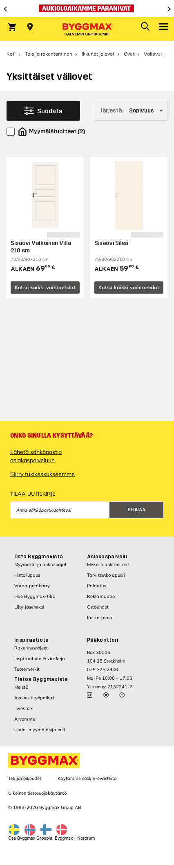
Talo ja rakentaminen (48, 54)
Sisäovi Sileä (111, 243)
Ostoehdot (98, 607)
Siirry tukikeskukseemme (42, 474)
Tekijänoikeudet (24, 778)
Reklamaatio (101, 596)
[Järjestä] (130, 111)
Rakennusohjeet (31, 648)
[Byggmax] (87, 29)
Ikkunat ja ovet (98, 54)
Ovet (129, 54)
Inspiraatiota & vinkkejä (39, 658)
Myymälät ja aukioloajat (40, 564)
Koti (11, 54)
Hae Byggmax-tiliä (35, 596)
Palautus (96, 586)
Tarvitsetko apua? (106, 575)
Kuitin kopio (99, 617)
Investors (23, 708)
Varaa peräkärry (32, 586)
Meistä (21, 687)
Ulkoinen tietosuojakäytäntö (37, 793)
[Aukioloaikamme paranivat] (87, 8)
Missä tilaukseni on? (108, 564)
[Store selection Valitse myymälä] (30, 27)
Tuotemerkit (27, 669)
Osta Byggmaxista (38, 556)
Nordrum (86, 838)
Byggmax (64, 838)
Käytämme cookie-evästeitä (87, 778)
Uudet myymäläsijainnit (39, 729)
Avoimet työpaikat (34, 698)
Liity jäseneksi (29, 607)
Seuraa (136, 509)
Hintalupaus (27, 575)
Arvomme (24, 719)
